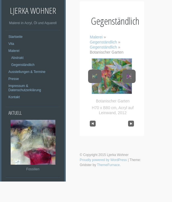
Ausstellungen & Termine (27, 72)
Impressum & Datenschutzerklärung (24, 88)
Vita (11, 44)
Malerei (13, 51)
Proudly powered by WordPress (103, 160)
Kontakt (14, 97)
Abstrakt (17, 58)
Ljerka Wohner (33, 10)
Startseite (15, 37)
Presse (13, 79)
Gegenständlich (22, 65)
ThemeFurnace (108, 165)
